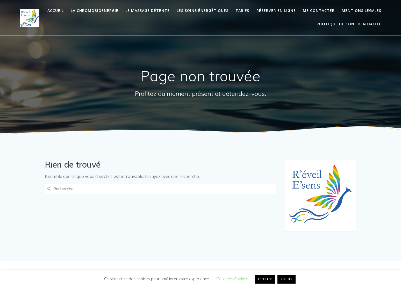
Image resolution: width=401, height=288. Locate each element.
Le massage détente (147, 10)
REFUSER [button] (286, 279)
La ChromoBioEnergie (94, 10)
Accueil (55, 10)
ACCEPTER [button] (265, 279)
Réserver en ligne (276, 10)
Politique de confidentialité (349, 23)
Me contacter (319, 10)
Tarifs (242, 10)
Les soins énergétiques (202, 10)
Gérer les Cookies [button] (232, 278)
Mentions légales (361, 10)
